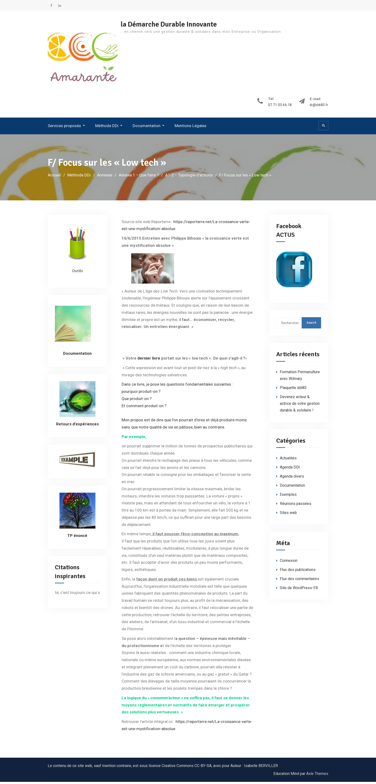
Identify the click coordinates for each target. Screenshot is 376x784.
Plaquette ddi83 (293, 390)
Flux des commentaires (299, 581)
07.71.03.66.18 (280, 107)
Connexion (288, 563)
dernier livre (148, 360)
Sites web (288, 515)
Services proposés (64, 128)
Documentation (146, 128)
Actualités (288, 460)
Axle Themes (317, 775)
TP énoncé (77, 537)
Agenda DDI (290, 469)
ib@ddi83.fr (319, 107)
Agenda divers (292, 478)
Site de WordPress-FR (299, 590)
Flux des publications (298, 572)
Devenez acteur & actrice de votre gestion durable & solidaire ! (300, 406)
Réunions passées (295, 506)
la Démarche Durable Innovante (171, 24)
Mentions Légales (190, 128)
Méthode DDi (106, 128)
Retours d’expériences (77, 426)
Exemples (288, 497)
